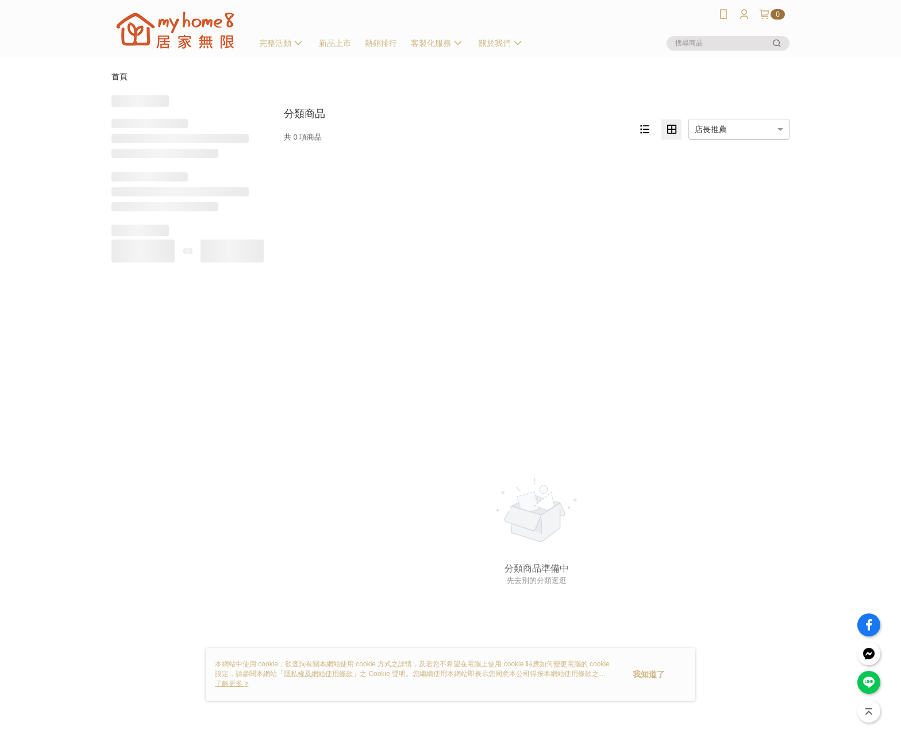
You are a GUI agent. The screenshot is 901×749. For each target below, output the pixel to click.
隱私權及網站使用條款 (318, 674)
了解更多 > (231, 683)
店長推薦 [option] (711, 129)
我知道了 (649, 674)
